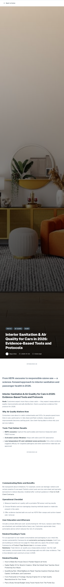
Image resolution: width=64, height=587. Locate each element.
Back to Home (9, 3)
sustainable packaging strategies (41, 540)
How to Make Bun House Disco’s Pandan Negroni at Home (26, 562)
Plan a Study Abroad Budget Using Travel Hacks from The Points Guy (30, 583)
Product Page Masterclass (23, 545)
